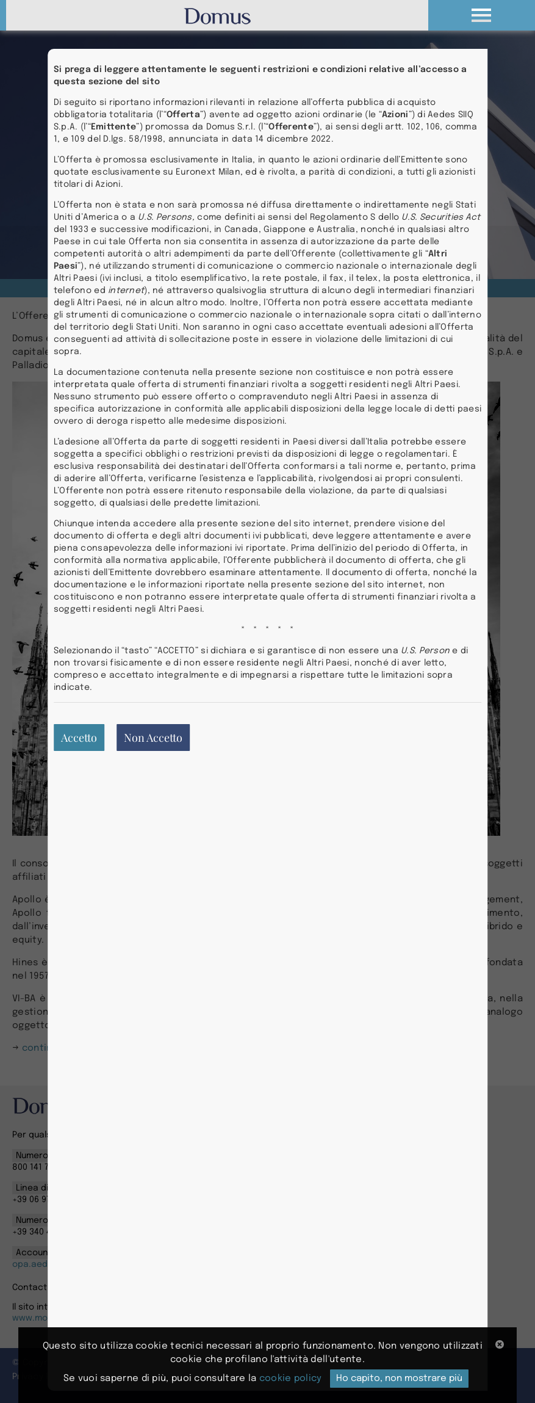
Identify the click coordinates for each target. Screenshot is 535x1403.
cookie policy (290, 1378)
